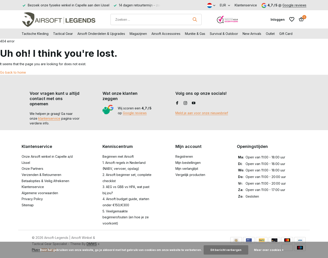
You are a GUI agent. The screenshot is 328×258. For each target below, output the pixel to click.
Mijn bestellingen (188, 163)
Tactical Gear (63, 34)
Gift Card (285, 34)
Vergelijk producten (190, 175)
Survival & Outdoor (224, 34)
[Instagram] (185, 103)
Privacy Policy (32, 199)
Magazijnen (138, 34)
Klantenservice (246, 5)
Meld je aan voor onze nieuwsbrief (201, 113)
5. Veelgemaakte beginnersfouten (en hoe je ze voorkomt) (125, 217)
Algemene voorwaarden (40, 193)
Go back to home (13, 72)
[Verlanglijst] (291, 19)
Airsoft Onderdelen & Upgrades (101, 34)
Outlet (270, 34)
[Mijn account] (278, 19)
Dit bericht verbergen (225, 250)
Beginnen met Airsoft (118, 156)
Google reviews (294, 5)
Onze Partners (32, 168)
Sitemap (28, 205)
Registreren (184, 156)
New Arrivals (252, 34)
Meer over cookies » (269, 250)
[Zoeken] (156, 19)
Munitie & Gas (195, 34)
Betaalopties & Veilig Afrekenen (45, 181)
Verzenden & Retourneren (41, 175)
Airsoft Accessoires (165, 34)
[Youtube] (193, 103)
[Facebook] (177, 103)
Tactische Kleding (35, 34)
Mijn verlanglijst (186, 168)
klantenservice (49, 118)
